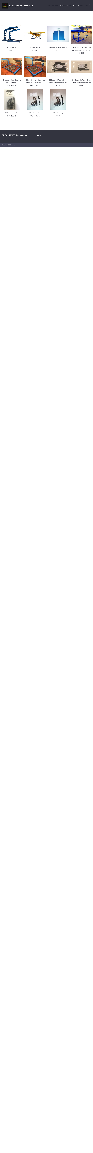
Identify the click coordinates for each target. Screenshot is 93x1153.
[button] (90, 5)
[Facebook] (38, 139)
